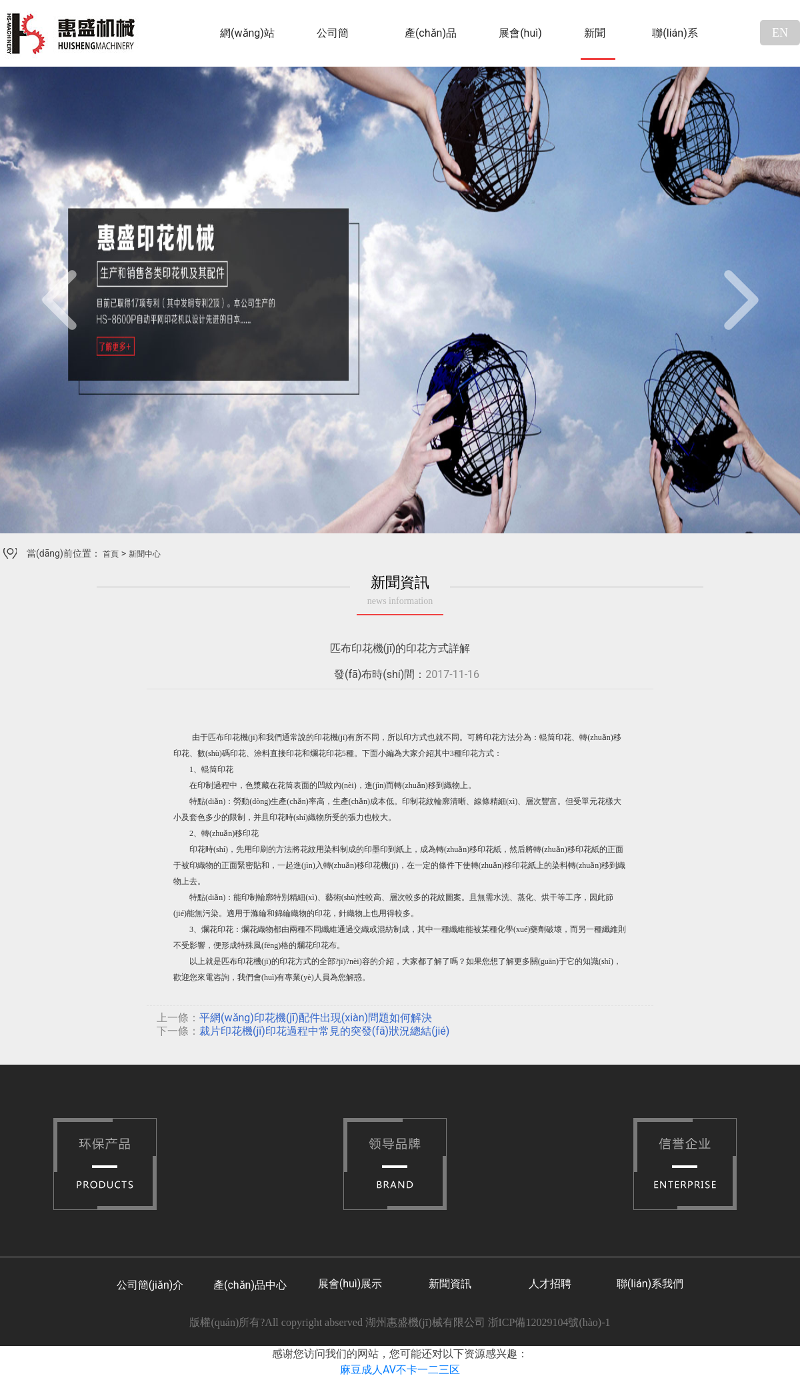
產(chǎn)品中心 (431, 43)
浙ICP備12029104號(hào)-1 (549, 1322)
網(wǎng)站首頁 (247, 43)
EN (780, 32)
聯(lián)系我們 (674, 43)
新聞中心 (594, 43)
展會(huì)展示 (520, 43)
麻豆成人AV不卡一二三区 (400, 1369)
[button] (60, 300)
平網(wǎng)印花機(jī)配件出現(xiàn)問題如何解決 (315, 1017)
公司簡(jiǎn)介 (334, 43)
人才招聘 (550, 1283)
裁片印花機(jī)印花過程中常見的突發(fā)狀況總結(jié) (324, 1031)
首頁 (111, 554)
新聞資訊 (450, 1283)
